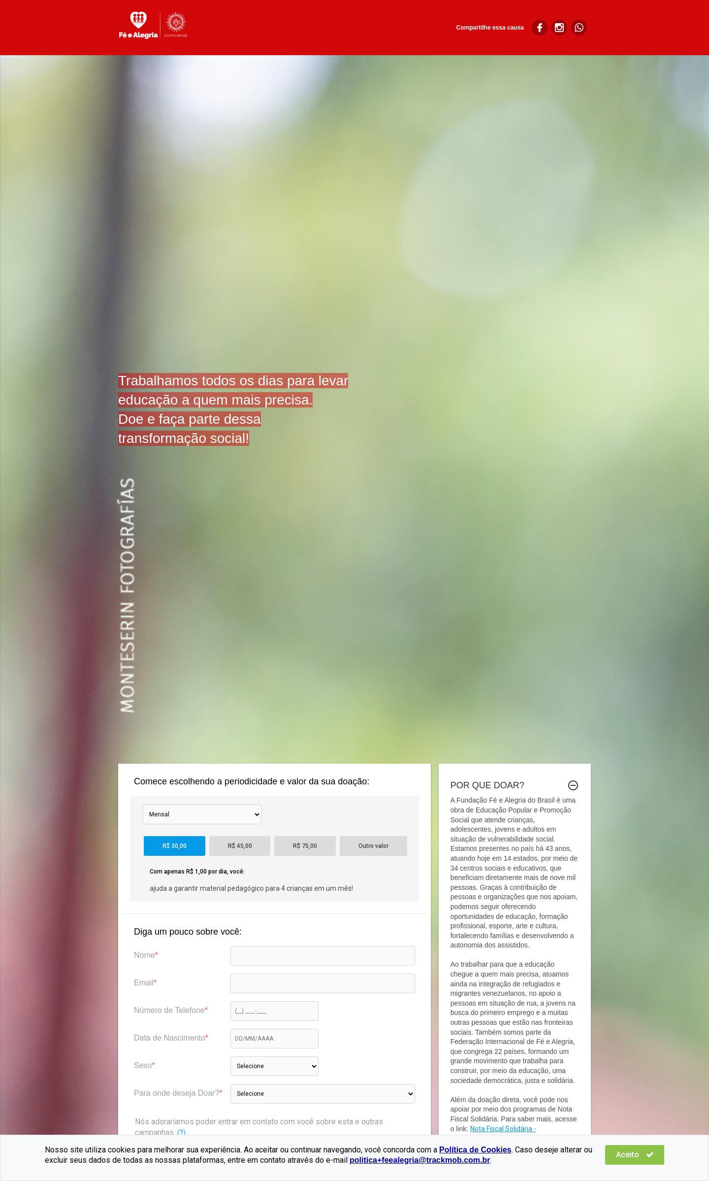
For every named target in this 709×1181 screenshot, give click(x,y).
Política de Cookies (475, 1150)
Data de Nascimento (169, 1038)
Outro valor (373, 846)
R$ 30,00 (174, 846)
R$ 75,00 (305, 846)
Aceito (635, 1154)
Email (144, 983)
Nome (144, 955)
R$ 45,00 (240, 846)
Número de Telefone (169, 1010)
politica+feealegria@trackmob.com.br (420, 1160)
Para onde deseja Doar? (176, 1093)
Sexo (143, 1065)
